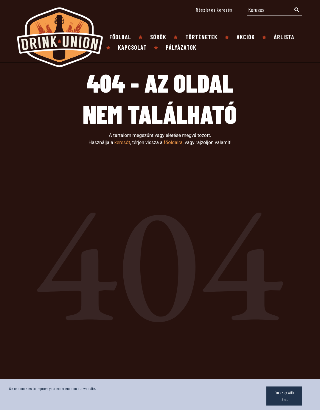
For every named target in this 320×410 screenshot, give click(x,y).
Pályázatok (181, 47)
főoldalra (173, 142)
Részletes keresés (214, 10)
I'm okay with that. (284, 396)
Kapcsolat (132, 47)
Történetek (201, 36)
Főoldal (120, 36)
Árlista (284, 36)
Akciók (246, 36)
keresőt (122, 142)
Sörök (158, 36)
